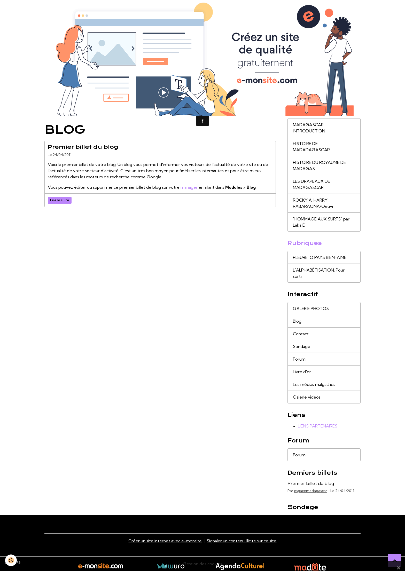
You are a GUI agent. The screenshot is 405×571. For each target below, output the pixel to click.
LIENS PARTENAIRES (317, 426)
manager (189, 187)
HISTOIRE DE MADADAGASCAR (311, 146)
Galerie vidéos (307, 397)
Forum (299, 359)
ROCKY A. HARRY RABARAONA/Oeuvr (313, 203)
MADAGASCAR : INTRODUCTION (309, 127)
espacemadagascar (310, 491)
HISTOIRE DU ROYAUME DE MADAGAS (319, 165)
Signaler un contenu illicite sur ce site (241, 540)
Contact (301, 333)
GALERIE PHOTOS (311, 308)
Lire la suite (59, 200)
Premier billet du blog (83, 147)
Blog (297, 321)
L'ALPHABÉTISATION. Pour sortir (319, 273)
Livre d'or (302, 371)
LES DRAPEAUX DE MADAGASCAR (311, 184)
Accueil (51, 112)
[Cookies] (11, 560)
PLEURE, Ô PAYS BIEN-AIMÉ (319, 257)
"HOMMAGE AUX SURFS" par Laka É (321, 222)
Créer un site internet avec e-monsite (165, 540)
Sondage (301, 346)
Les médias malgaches (314, 384)
